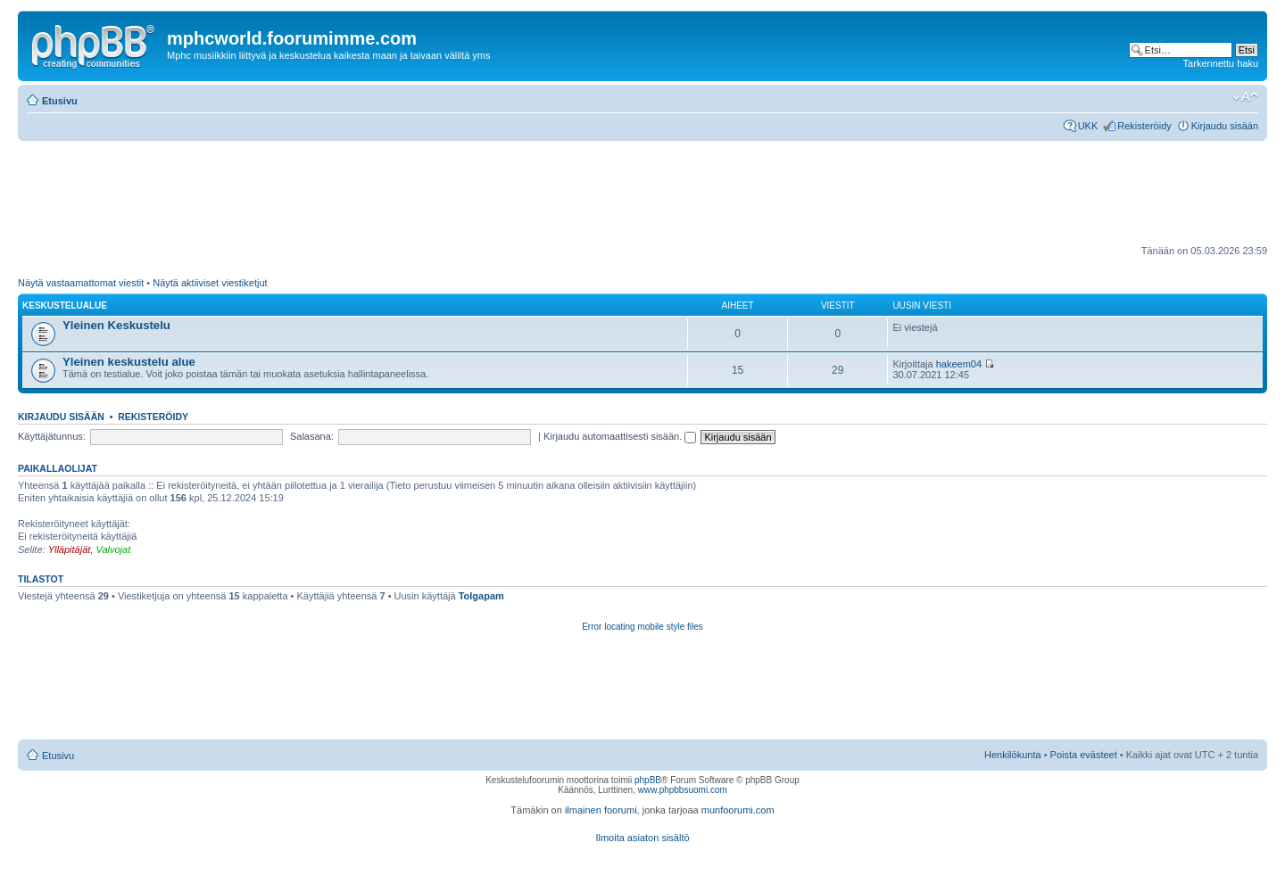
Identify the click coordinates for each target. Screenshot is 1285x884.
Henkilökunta (1012, 754)
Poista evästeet (1083, 754)
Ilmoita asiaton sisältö (642, 837)
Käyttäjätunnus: (52, 436)
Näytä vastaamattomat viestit (81, 282)
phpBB (647, 780)
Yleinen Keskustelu (116, 325)
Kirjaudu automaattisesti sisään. (619, 436)
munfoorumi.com (738, 810)
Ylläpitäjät (69, 549)
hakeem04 (959, 364)
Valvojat (112, 549)
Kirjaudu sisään (1224, 125)
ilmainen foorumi (601, 810)
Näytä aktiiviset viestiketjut (210, 282)
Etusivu (60, 100)
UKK (1088, 125)
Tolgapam (481, 596)
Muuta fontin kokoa (1245, 97)
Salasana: (312, 436)
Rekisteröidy (1144, 125)
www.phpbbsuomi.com (682, 790)
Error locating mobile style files (642, 627)
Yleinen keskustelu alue (128, 361)
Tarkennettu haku (1220, 63)
